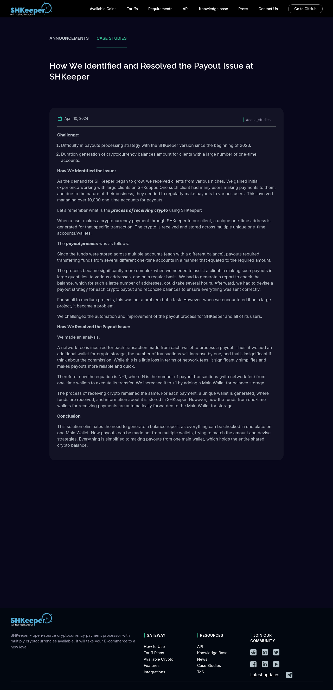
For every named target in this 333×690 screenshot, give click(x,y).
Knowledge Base (212, 652)
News (202, 659)
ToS (200, 671)
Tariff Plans (154, 652)
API (200, 646)
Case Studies (209, 665)
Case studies (112, 38)
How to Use (154, 646)
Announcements (69, 38)
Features (151, 665)
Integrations (154, 671)
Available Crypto (159, 659)
